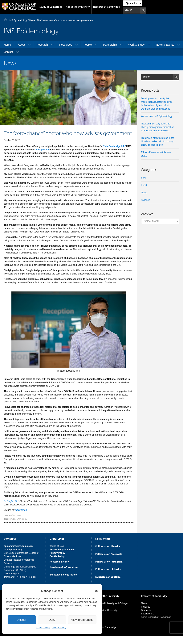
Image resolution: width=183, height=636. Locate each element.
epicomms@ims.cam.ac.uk (18, 545)
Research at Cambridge (106, 6)
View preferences (82, 619)
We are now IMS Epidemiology (156, 116)
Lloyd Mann (21, 510)
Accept (21, 619)
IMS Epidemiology (18, 20)
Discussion (146, 609)
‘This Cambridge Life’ (114, 146)
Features (145, 606)
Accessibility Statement (62, 548)
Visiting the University (106, 609)
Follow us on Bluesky (107, 545)
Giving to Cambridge (105, 626)
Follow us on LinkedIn (108, 568)
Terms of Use (57, 545)
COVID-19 (22, 518)
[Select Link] (132, 3)
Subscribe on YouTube (107, 576)
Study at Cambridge (50, 6)
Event (144, 185)
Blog (143, 177)
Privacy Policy (59, 627)
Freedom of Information (64, 566)
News (18, 515)
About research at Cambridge (156, 616)
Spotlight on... (148, 613)
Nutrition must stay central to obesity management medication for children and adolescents (157, 127)
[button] (96, 591)
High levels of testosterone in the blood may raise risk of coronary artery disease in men (157, 141)
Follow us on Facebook (108, 553)
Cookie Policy (43, 627)
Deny (52, 619)
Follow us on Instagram (109, 561)
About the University (78, 6)
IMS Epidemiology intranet (64, 574)
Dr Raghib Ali (42, 149)
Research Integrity (60, 561)
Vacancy (145, 200)
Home (5, 19)
